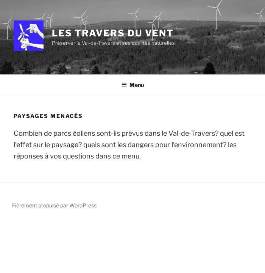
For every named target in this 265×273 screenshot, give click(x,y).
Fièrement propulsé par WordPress (54, 205)
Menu (133, 85)
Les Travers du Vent (113, 33)
